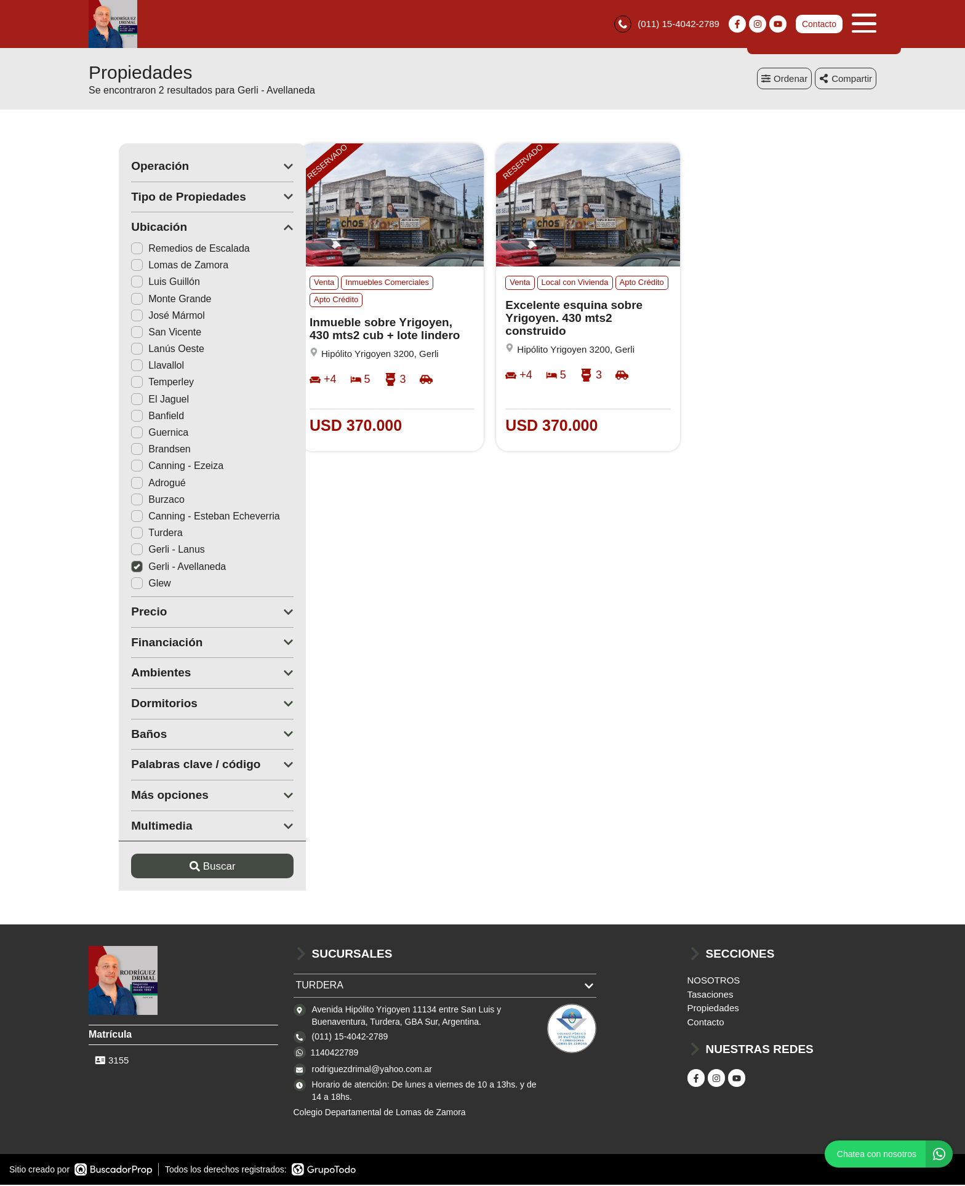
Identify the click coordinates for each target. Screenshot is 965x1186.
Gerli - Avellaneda (148, 567)
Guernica (129, 433)
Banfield (127, 417)
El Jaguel (130, 400)
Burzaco (127, 501)
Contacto (819, 25)
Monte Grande (141, 299)
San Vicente (136, 333)
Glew (120, 584)
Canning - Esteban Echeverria (175, 517)
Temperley (132, 383)
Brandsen (131, 450)
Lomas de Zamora (149, 266)
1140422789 (335, 1053)
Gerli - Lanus (138, 550)
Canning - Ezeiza (147, 467)
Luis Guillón (135, 283)
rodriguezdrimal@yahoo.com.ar (372, 1070)
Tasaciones (710, 995)
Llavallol (127, 366)
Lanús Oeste (137, 350)
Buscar (182, 867)
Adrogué (128, 483)
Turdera (126, 534)
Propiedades (713, 1009)
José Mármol (138, 317)
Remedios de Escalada (160, 249)
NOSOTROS (713, 981)
